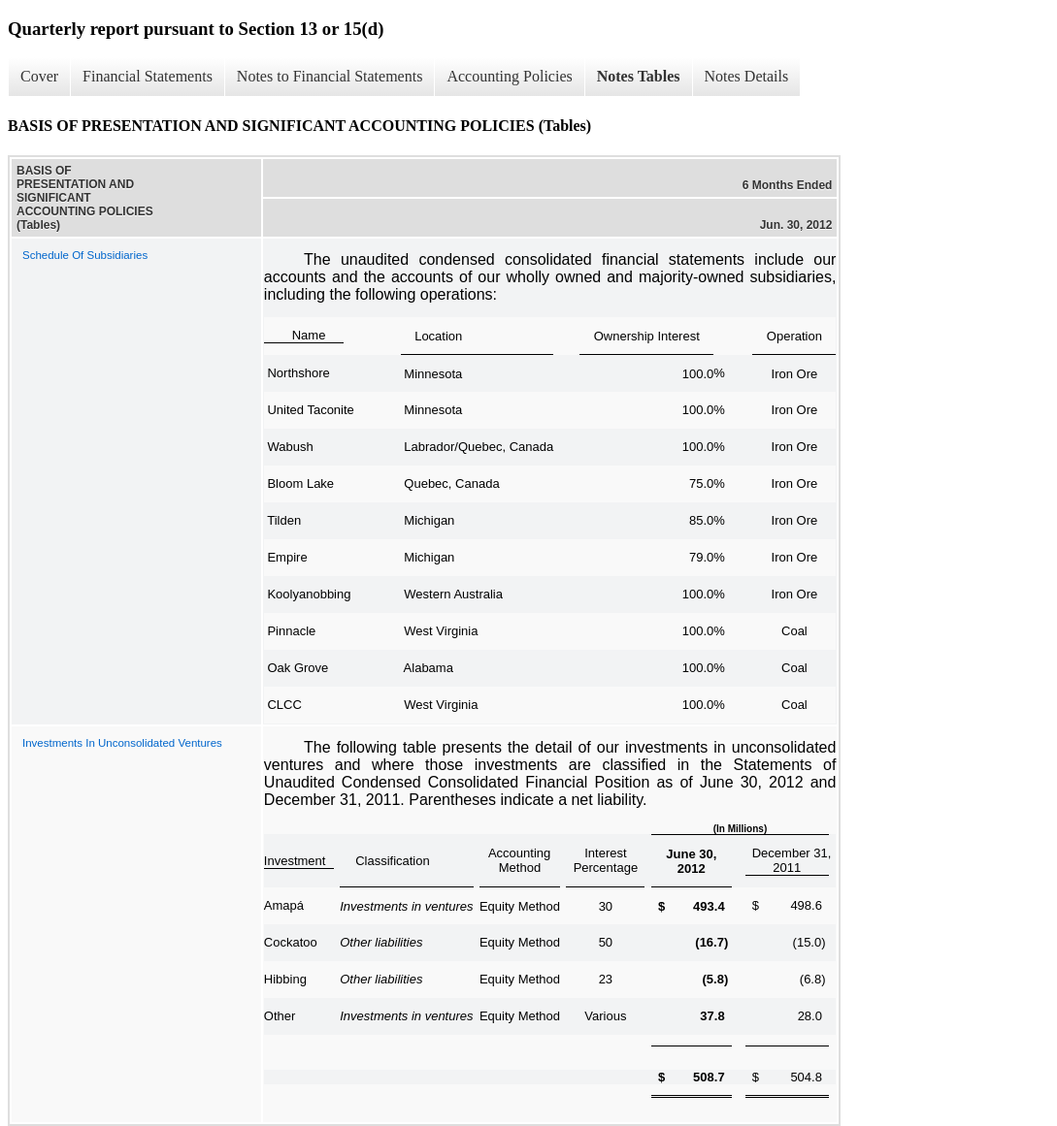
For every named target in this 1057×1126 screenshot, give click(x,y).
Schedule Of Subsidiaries (85, 255)
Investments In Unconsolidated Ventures (122, 743)
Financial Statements (148, 76)
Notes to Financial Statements (330, 76)
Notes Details (747, 76)
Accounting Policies (509, 76)
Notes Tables (638, 76)
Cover (39, 76)
